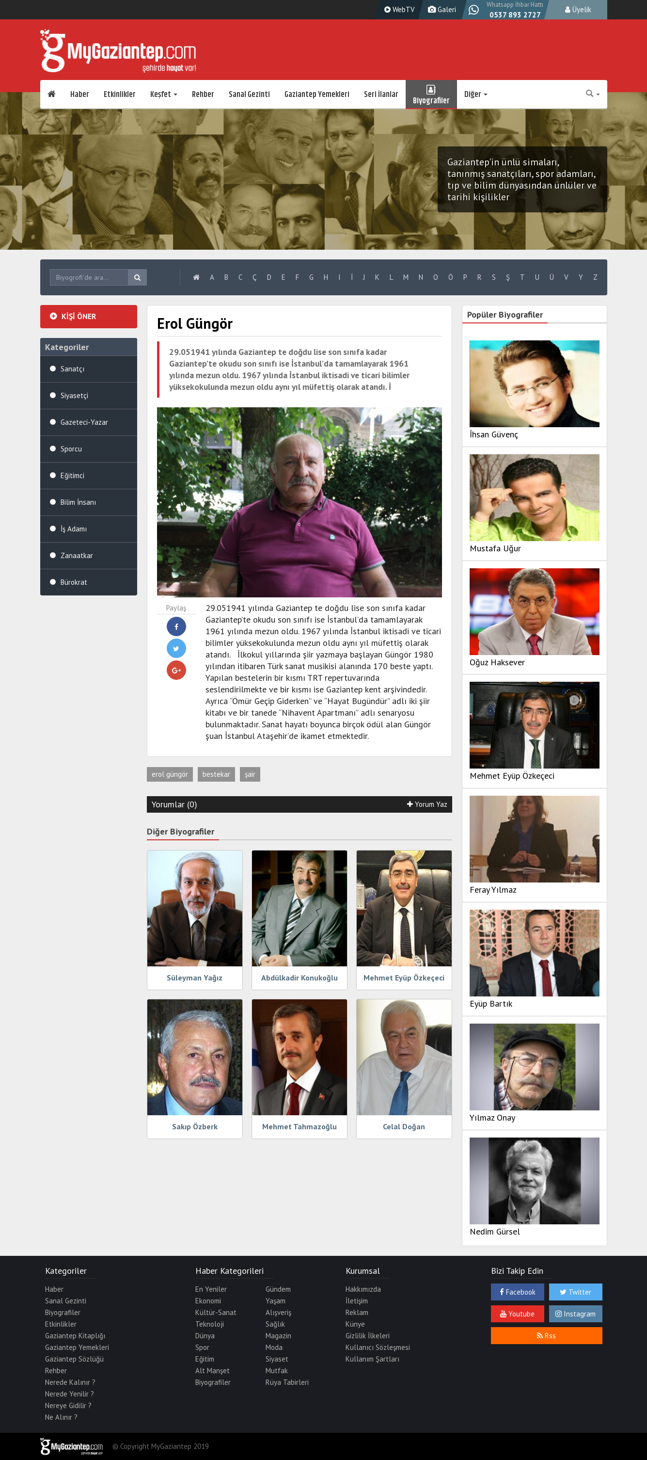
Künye (355, 1324)
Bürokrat (74, 582)
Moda (274, 1347)
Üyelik (578, 9)
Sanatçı (72, 368)
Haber (79, 94)
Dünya (205, 1335)
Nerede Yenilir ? (69, 1393)
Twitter (575, 1292)
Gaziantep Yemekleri (316, 94)
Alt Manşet (212, 1370)
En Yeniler (211, 1289)
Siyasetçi (74, 395)
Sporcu (71, 448)
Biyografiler (431, 94)
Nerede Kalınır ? (70, 1382)
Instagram (575, 1313)
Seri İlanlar (381, 94)
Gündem (278, 1289)
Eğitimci (72, 475)
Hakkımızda (363, 1289)
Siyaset (277, 1359)
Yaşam (275, 1300)
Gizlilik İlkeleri (368, 1335)
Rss (546, 1335)
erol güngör (170, 774)
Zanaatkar (77, 555)
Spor (202, 1347)
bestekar (216, 774)
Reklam (357, 1312)
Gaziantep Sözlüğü (74, 1359)
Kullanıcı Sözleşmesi (378, 1347)
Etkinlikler (120, 94)
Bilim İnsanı (78, 502)
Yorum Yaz (427, 804)
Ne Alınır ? (61, 1417)
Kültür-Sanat (216, 1312)
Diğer (476, 94)
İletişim (357, 1300)
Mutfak (277, 1370)
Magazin (278, 1335)
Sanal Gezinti (249, 94)
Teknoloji (209, 1324)
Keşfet (163, 94)
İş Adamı (74, 528)
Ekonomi (208, 1300)
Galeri (441, 9)
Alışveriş (278, 1312)
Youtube (517, 1313)
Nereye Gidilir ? (68, 1405)
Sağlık (275, 1324)
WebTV (398, 9)
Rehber (203, 94)
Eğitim (204, 1359)
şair (250, 774)
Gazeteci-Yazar (84, 422)
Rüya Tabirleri (287, 1382)
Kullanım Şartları (372, 1359)
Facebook (518, 1292)
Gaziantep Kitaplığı (75, 1335)
